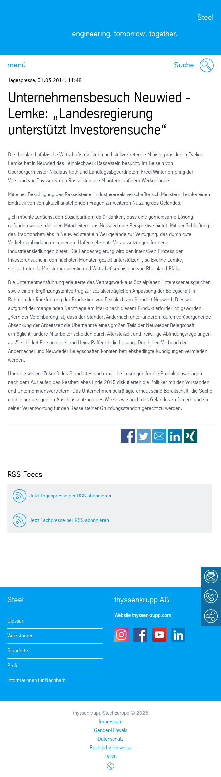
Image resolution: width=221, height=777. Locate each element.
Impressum (111, 721)
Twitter (144, 436)
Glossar (15, 621)
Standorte (17, 650)
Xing (190, 436)
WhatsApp (206, 436)
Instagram (121, 635)
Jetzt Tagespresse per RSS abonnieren (70, 496)
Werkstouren (20, 635)
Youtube (159, 635)
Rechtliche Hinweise (110, 747)
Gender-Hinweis (110, 730)
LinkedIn (175, 436)
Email (159, 436)
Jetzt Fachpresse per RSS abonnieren (69, 520)
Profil (12, 665)
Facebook (128, 436)
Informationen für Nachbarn (36, 680)
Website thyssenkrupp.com (142, 615)
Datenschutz (110, 739)
